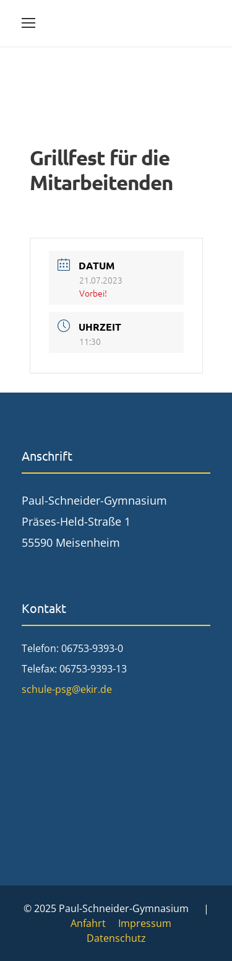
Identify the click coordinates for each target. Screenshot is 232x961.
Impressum (144, 923)
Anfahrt (88, 923)
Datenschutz (116, 938)
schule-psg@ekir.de (67, 689)
